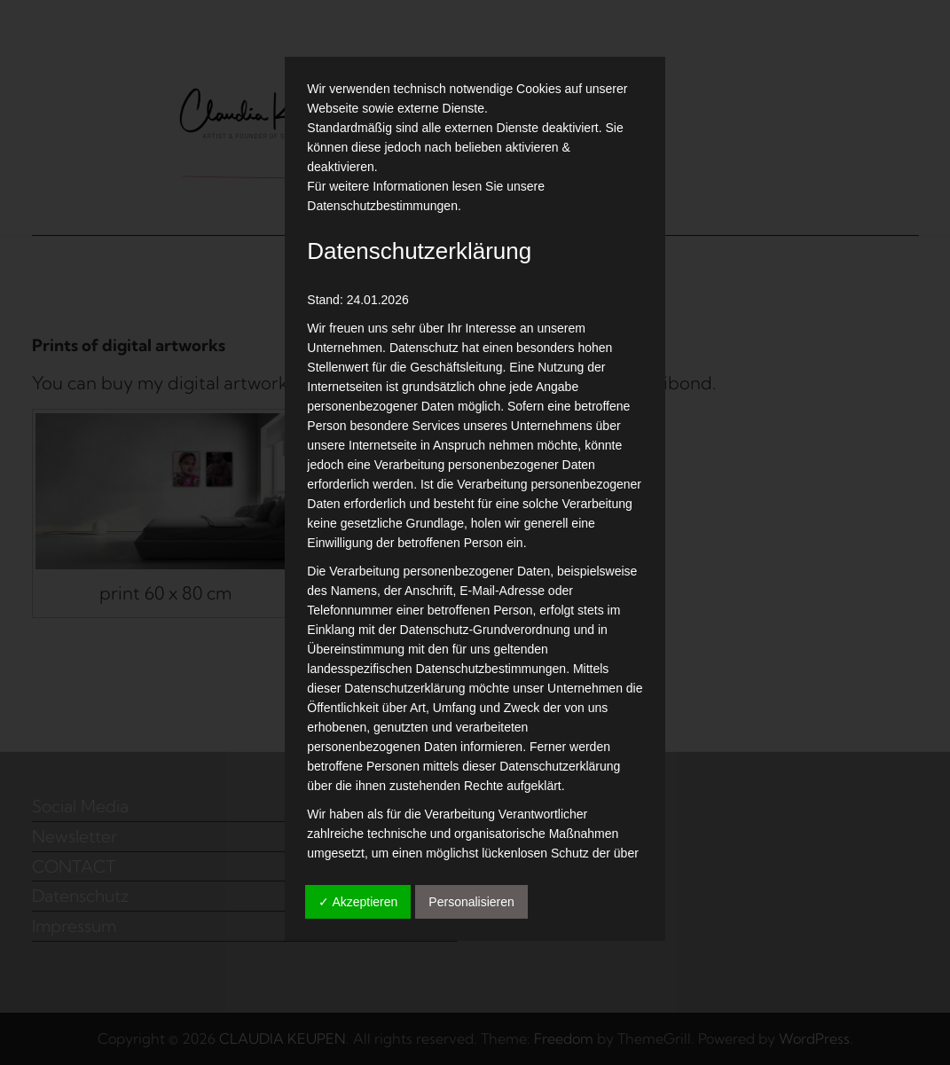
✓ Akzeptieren (357, 902)
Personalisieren (471, 902)
